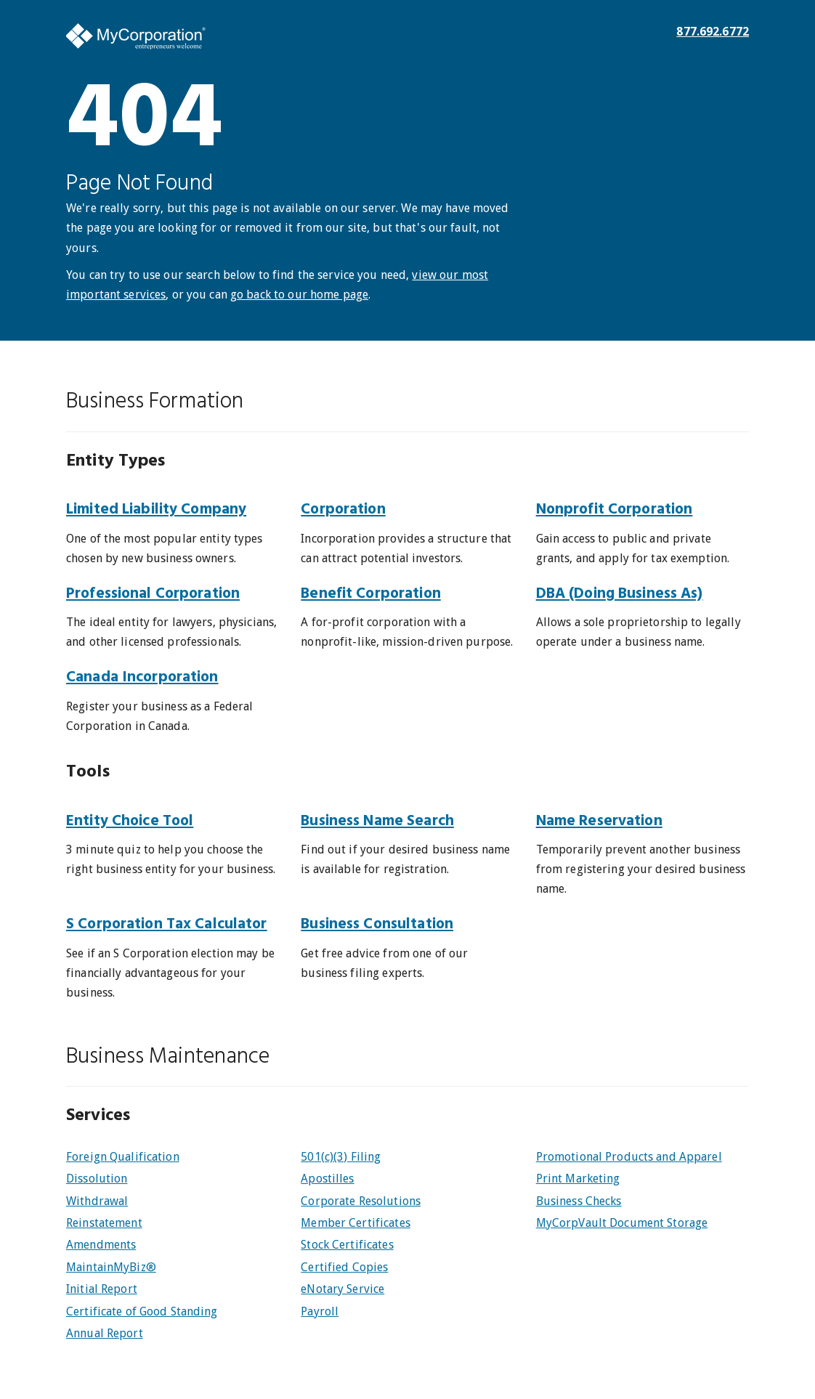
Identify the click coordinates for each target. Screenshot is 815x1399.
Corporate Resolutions (361, 1201)
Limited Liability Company (156, 510)
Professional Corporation (153, 594)
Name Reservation (599, 821)
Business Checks (579, 1201)
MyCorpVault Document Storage (622, 1223)
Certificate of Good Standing (142, 1311)
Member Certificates (355, 1223)
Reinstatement (104, 1223)
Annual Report (104, 1333)
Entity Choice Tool (129, 821)
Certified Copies (344, 1267)
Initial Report (101, 1289)
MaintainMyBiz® (111, 1267)
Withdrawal (97, 1201)
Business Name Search (377, 821)
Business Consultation (377, 924)
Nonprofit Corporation (614, 510)
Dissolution (96, 1178)
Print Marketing (578, 1178)
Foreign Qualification (122, 1157)
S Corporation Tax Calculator (166, 924)
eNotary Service (342, 1289)
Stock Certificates (347, 1245)
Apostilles (327, 1178)
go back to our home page (299, 294)
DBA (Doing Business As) (619, 594)
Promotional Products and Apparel (629, 1157)
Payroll (319, 1311)
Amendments (101, 1245)
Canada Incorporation (142, 677)
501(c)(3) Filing (341, 1157)
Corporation (343, 510)
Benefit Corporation (370, 594)
